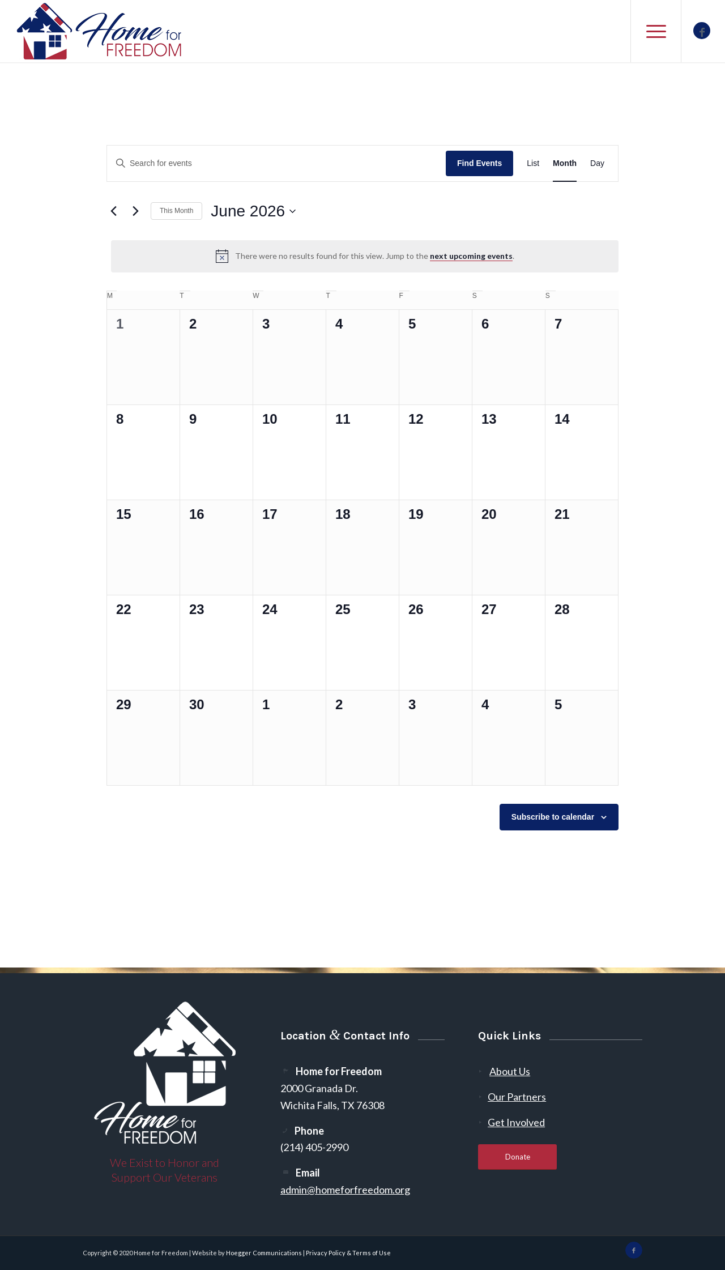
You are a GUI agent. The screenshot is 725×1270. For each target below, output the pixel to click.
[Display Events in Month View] (565, 163)
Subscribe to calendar (552, 816)
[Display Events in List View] (533, 163)
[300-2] (100, 31)
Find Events (479, 163)
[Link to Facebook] (701, 30)
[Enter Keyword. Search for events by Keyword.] (276, 163)
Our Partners (517, 1096)
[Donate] (517, 1157)
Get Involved (516, 1122)
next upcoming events (471, 256)
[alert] (365, 256)
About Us (509, 1071)
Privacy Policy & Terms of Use (348, 1252)
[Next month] (135, 211)
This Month (176, 211)
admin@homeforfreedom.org (345, 1189)
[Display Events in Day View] (597, 163)
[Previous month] (113, 211)
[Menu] (655, 31)
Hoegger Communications (264, 1252)
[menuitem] (655, 31)
